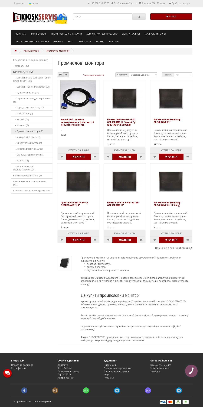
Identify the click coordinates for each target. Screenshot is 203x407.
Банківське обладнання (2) (27, 175)
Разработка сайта (23, 401)
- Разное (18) (21, 160)
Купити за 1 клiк (78, 150)
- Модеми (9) (21, 125)
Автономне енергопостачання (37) (29, 183)
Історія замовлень (160, 368)
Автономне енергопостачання (32, 41)
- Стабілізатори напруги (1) (28, 154)
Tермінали (21, 33)
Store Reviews (65, 368)
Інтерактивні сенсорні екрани (66, 33)
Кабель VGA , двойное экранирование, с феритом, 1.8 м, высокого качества (77, 122)
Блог (70, 41)
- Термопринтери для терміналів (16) (31, 100)
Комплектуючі (38, 33)
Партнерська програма (116, 371)
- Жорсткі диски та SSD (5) (28, 148)
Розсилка (109, 377)
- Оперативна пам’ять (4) (27, 142)
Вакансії (100, 41)
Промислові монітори (57, 50)
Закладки (155, 371)
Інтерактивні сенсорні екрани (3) (30, 59)
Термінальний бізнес (155, 33)
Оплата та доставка (22, 364)
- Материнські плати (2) (26, 136)
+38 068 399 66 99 (99, 3)
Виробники (110, 364)
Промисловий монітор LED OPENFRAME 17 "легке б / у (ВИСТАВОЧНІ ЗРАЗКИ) (121, 122)
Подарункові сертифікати (117, 368)
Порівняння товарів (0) (93, 75)
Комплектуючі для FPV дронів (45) (31, 190)
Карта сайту (64, 374)
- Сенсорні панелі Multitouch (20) (31, 86)
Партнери (58, 41)
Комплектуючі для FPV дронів (102, 33)
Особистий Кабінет (160, 364)
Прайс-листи (84, 41)
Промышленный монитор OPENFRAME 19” (167, 121)
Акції (106, 374)
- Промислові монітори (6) (28, 131)
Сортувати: (122, 74)
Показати (168, 74)
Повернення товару (68, 371)
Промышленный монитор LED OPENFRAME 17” (123, 204)
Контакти (114, 41)
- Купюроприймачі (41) (26, 92)
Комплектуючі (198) (23, 71)
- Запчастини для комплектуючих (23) (24, 168)
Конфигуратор (65, 377)
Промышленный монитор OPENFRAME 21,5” (74, 204)
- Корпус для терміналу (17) (29, 107)
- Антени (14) (21, 119)
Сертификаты (18, 368)
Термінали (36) (21, 65)
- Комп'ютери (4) (23, 113)
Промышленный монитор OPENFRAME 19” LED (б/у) (167, 204)
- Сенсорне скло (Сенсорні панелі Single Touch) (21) (32, 79)
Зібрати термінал (131, 33)
